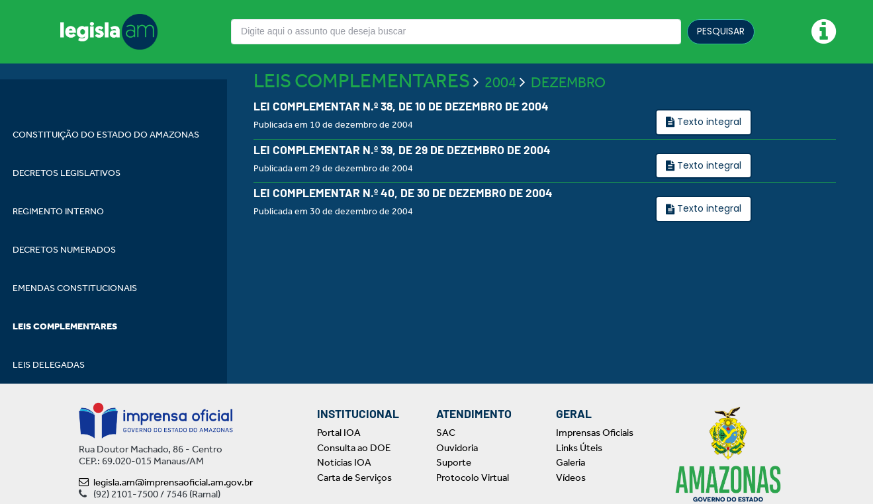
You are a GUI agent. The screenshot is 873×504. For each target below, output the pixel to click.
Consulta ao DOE (354, 448)
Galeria (570, 462)
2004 (500, 122)
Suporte (453, 462)
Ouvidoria (457, 448)
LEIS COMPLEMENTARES (361, 120)
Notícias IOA (344, 462)
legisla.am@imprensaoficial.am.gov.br (166, 482)
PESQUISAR (721, 31)
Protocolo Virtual (472, 477)
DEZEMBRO (568, 122)
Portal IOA (339, 433)
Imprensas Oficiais (594, 433)
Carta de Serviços (354, 477)
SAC (445, 433)
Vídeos (571, 477)
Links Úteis (579, 448)
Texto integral (707, 161)
